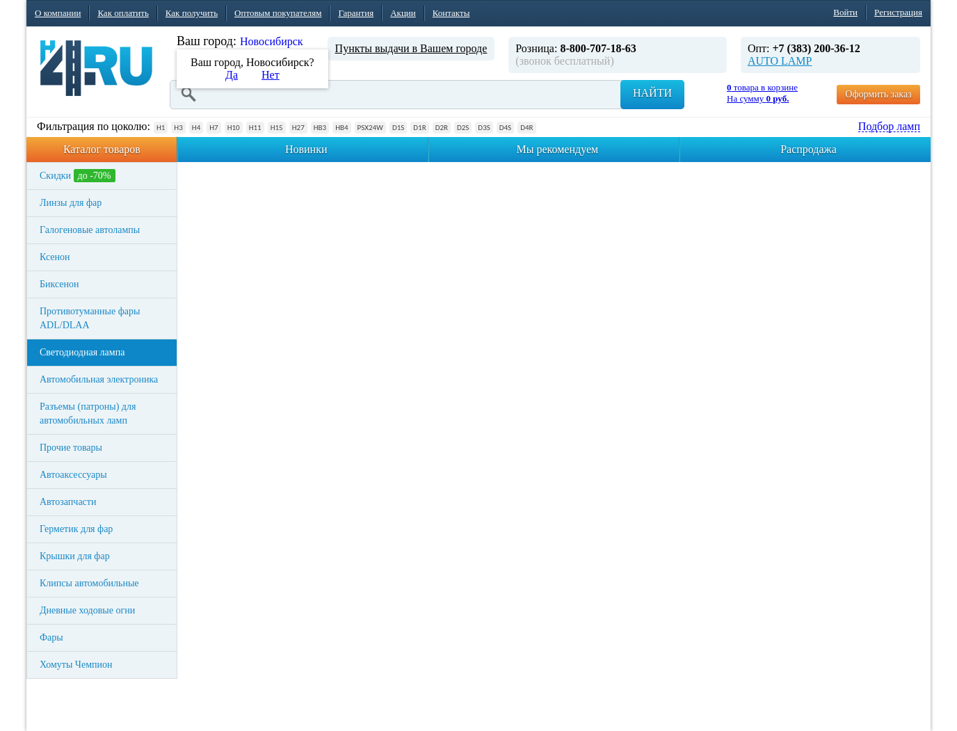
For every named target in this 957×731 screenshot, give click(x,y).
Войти (845, 12)
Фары (51, 637)
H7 (213, 127)
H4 (196, 127)
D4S (505, 127)
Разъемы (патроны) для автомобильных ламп (88, 413)
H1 (160, 127)
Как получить (192, 13)
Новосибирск (271, 41)
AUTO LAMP (780, 61)
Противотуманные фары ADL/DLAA (90, 318)
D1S (398, 127)
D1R (419, 127)
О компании (58, 13)
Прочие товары (71, 447)
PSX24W (370, 127)
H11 (255, 127)
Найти (652, 93)
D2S (463, 127)
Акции (403, 13)
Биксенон (59, 284)
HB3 (320, 127)
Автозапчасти (68, 502)
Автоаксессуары (73, 474)
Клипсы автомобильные (89, 583)
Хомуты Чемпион (76, 664)
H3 (178, 127)
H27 (298, 127)
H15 (277, 127)
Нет (271, 75)
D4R (526, 127)
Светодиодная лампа (82, 352)
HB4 (341, 127)
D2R (441, 127)
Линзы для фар (71, 203)
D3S (484, 127)
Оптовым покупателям (277, 13)
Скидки (77, 175)
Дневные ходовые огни (87, 610)
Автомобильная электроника (99, 379)
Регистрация (898, 12)
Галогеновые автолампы (90, 230)
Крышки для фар (75, 556)
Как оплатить (122, 13)
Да (231, 75)
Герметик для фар (76, 529)
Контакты (451, 13)
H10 (233, 127)
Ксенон (55, 257)
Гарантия (355, 13)
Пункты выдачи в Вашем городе (411, 48)
